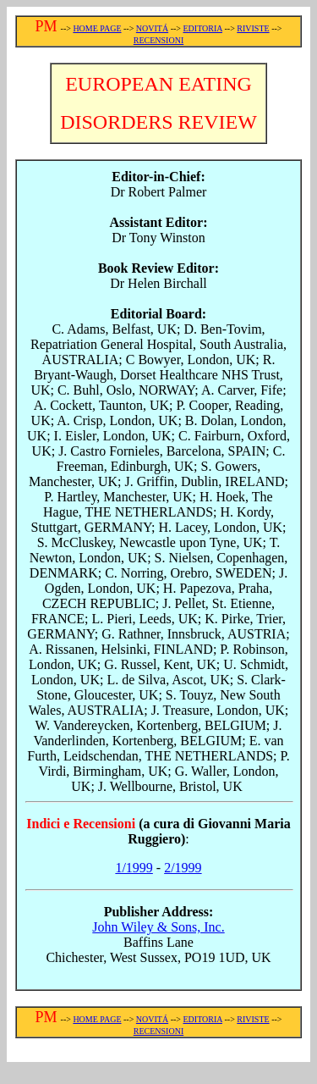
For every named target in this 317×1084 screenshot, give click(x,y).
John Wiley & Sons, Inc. (158, 927)
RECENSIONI (158, 40)
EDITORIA (202, 28)
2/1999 (182, 867)
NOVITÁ (152, 28)
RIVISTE (253, 28)
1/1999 (133, 867)
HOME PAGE (97, 28)
